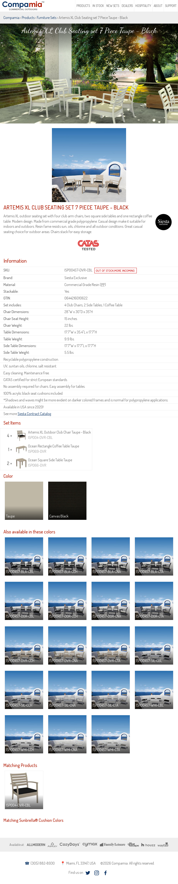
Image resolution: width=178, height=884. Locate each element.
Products (83, 6)
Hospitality (143, 6)
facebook (106, 873)
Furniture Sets (46, 17)
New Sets (112, 6)
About (158, 6)
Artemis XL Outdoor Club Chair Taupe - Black (53, 435)
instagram (97, 873)
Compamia (11, 17)
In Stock (98, 6)
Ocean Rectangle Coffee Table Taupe (47, 449)
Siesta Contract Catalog (34, 413)
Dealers (127, 6)
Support (171, 6)
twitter (88, 873)
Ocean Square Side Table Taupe (43, 462)
